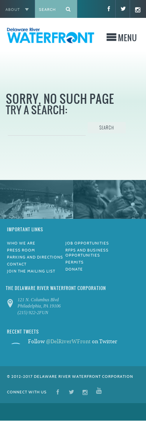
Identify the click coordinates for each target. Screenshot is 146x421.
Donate (74, 269)
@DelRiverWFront (68, 341)
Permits (74, 262)
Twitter (71, 392)
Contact (16, 264)
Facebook (57, 392)
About (12, 9)
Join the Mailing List (31, 271)
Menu (127, 39)
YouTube (99, 392)
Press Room (21, 250)
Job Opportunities (87, 243)
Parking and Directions (35, 257)
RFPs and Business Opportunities (87, 253)
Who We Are (21, 243)
